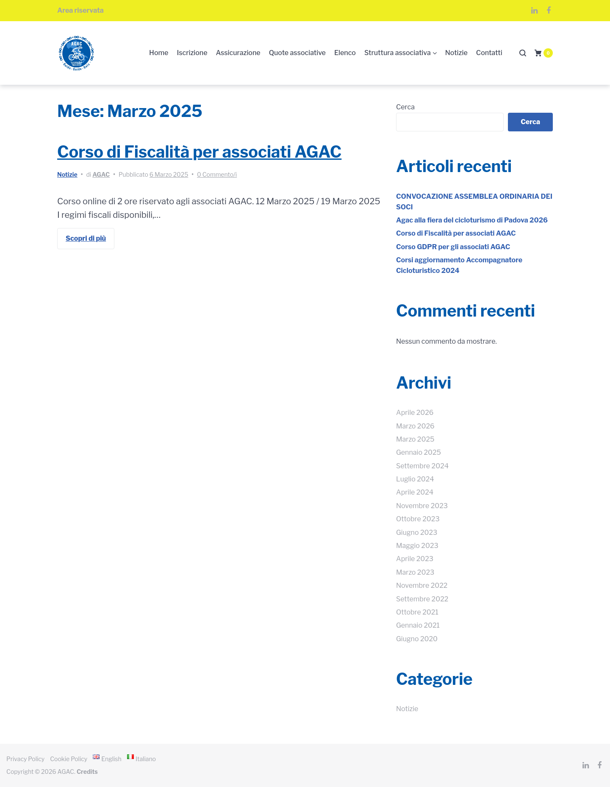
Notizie (456, 53)
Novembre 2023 (422, 506)
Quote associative (297, 53)
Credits (87, 771)
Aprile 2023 (414, 559)
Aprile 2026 (414, 413)
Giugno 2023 (416, 532)
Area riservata (80, 10)
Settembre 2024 (422, 466)
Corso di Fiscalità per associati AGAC (199, 151)
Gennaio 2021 (418, 625)
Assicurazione (238, 53)
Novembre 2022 (421, 585)
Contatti (489, 53)
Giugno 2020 (417, 639)
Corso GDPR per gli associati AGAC (453, 247)
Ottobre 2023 (418, 519)
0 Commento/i (217, 174)
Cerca (405, 107)
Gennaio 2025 (418, 452)
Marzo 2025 (415, 439)
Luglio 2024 (415, 479)
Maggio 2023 (417, 546)
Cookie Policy (68, 758)
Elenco (345, 53)
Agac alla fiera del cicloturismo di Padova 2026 (472, 220)
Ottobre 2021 (417, 612)
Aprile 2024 (414, 492)
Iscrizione (192, 53)
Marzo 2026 (415, 426)
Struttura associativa (397, 53)
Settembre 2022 (422, 599)
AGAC (101, 174)
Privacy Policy (25, 758)
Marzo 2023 (415, 572)
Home (158, 53)
